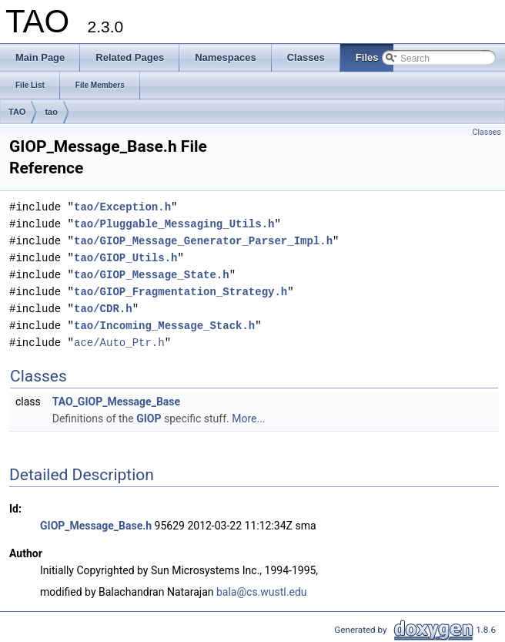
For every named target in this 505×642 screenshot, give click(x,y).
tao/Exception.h (122, 207)
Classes (487, 132)
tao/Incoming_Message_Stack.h (164, 325)
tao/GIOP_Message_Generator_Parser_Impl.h (203, 241)
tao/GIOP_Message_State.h (151, 274)
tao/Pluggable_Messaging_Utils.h (174, 224)
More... (248, 418)
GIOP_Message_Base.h (96, 525)
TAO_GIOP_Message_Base (116, 401)
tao (51, 111)
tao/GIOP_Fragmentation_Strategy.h (180, 291)
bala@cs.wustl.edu (261, 592)
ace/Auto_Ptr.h (119, 342)
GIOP (148, 418)
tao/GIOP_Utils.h (125, 257)
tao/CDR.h (103, 308)
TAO (16, 111)
